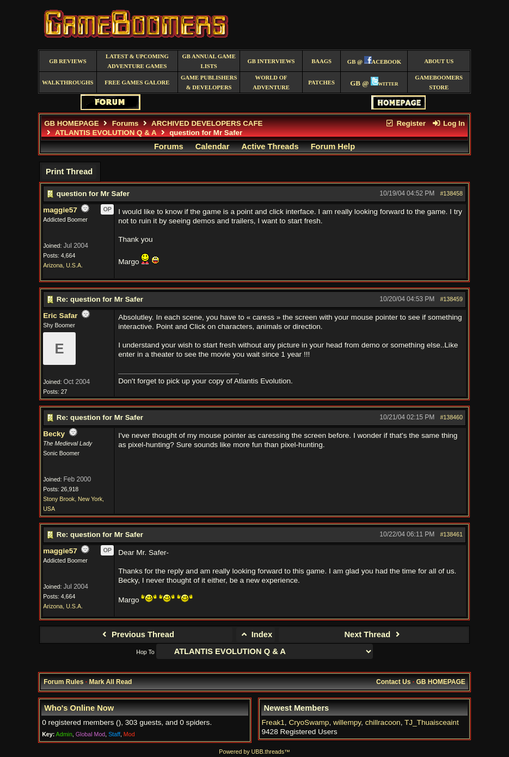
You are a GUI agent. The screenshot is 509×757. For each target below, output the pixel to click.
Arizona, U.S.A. (63, 265)
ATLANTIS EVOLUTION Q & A (105, 133)
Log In (448, 123)
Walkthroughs (67, 83)
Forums (125, 123)
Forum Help (333, 146)
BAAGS (321, 61)
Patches (321, 83)
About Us (438, 61)
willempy (347, 722)
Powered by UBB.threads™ (254, 751)
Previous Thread (137, 634)
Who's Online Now (79, 708)
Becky (54, 434)
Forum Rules (63, 682)
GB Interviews (271, 61)
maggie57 (60, 210)
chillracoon (383, 722)
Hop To (145, 652)
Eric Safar (60, 316)
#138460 (451, 417)
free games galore (137, 83)
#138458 (451, 193)
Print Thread (69, 171)
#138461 (451, 534)
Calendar (212, 146)
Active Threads (270, 146)
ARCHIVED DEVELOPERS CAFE (206, 123)
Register (405, 123)
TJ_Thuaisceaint (431, 722)
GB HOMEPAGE (71, 123)
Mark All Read (110, 682)
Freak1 (273, 722)
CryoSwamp (309, 722)
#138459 (451, 299)
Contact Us (393, 682)
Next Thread (373, 634)
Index (255, 634)
